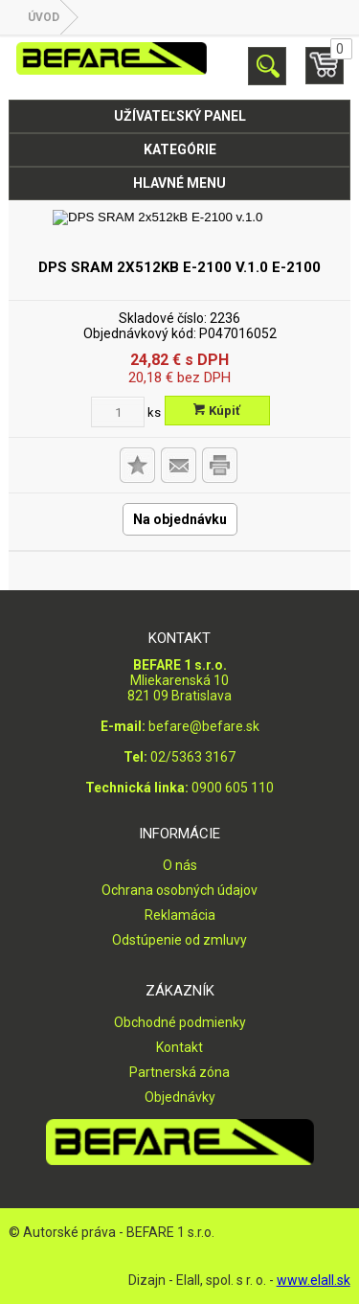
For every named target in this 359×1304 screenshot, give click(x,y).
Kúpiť (216, 410)
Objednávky (180, 1097)
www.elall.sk (313, 1280)
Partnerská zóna (179, 1072)
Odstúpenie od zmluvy (179, 940)
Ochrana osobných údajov (179, 890)
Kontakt (179, 1047)
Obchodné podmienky (180, 1022)
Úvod (43, 17)
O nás (180, 865)
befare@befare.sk (203, 726)
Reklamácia (180, 915)
